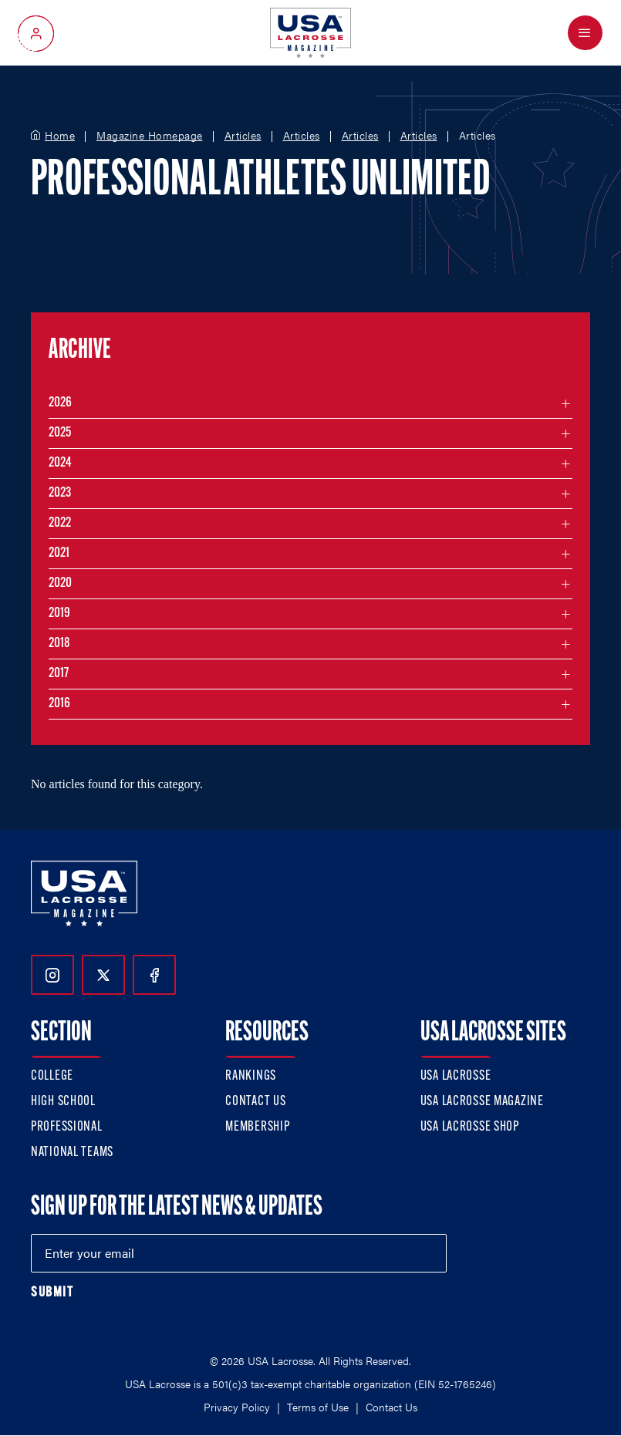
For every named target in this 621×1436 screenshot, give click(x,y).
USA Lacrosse (455, 1076)
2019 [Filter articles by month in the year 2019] (59, 613)
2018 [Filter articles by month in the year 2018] (59, 643)
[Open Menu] (585, 32)
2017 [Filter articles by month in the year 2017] (59, 673)
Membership (257, 1127)
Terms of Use (318, 1407)
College (52, 1076)
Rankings (250, 1076)
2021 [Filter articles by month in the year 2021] (59, 553)
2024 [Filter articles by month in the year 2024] (60, 463)
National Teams (72, 1152)
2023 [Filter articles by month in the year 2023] (60, 493)
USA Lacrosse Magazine (482, 1101)
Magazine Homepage (149, 136)
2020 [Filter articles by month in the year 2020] (60, 583)
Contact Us (255, 1101)
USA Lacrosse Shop (469, 1127)
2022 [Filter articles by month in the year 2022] (60, 523)
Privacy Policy (237, 1407)
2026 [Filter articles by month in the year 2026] (60, 403)
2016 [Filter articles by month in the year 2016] (59, 703)
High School (63, 1101)
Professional (67, 1127)
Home (60, 136)
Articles (243, 136)
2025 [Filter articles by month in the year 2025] (60, 433)
